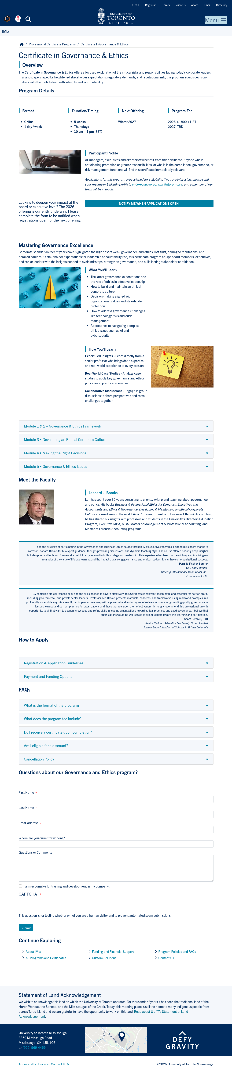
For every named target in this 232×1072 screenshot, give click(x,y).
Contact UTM (60, 1064)
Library (165, 5)
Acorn (194, 5)
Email (207, 5)
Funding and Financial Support (113, 951)
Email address (28, 823)
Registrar (150, 5)
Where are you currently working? (42, 838)
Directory (221, 5)
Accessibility (27, 1064)
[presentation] (45, 906)
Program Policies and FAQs (177, 951)
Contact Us (166, 958)
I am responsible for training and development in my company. (67, 886)
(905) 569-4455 (34, 1047)
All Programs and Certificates (46, 958)
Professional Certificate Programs (52, 44)
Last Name (26, 807)
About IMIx (33, 951)
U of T (135, 5)
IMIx (5, 31)
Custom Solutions (104, 958)
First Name (26, 792)
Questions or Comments (35, 852)
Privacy (43, 1064)
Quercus (180, 5)
